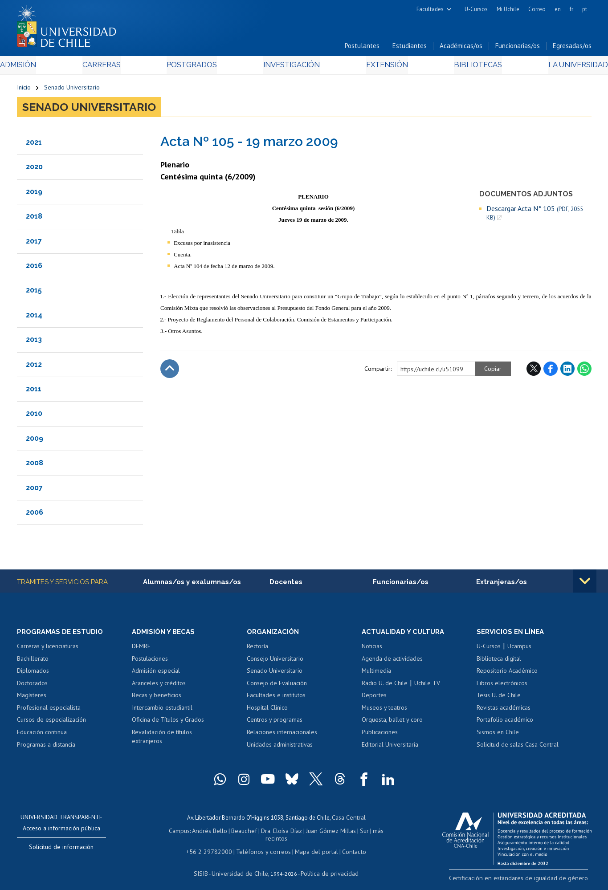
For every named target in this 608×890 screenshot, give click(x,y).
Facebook (550, 371)
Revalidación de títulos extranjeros (162, 739)
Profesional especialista (49, 711)
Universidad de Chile (241, 866)
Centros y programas (274, 723)
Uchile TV (427, 686)
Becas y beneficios (156, 699)
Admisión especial (156, 674)
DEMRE (141, 649)
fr (571, 9)
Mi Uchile (508, 9)
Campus (173, 832)
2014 (34, 317)
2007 (34, 490)
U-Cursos (476, 9)
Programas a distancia (46, 748)
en (558, 9)
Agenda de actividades (392, 662)
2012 (34, 366)
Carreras (113, 67)
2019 (34, 194)
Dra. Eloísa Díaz (270, 832)
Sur (349, 832)
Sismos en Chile (498, 735)
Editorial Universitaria (390, 748)
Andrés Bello (202, 832)
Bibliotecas (464, 67)
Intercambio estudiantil (162, 711)
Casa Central (349, 820)
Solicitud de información (61, 850)
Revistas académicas (503, 711)
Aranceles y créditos (159, 686)
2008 (34, 465)
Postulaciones (150, 662)
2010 (34, 416)
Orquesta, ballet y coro (392, 723)
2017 (34, 243)
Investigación (290, 67)
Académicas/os (461, 48)
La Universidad (558, 67)
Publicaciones (380, 735)
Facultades (430, 9)
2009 (34, 440)
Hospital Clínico (267, 711)
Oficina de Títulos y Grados (168, 723)
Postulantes (362, 48)
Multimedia (376, 674)
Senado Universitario (72, 89)
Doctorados (32, 686)
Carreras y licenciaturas (47, 649)
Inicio (24, 89)
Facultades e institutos (276, 699)
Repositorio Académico (507, 674)
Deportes (374, 699)
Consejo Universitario (275, 662)
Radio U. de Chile (385, 686)
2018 (34, 219)
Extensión (380, 67)
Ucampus (519, 649)
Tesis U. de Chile (499, 699)
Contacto (347, 845)
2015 (34, 293)
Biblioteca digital (499, 662)
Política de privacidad (325, 866)
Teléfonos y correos (263, 845)
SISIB (206, 866)
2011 (33, 391)
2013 (34, 342)
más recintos (373, 832)
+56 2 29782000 (214, 845)
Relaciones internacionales (282, 735)
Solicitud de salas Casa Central (518, 748)
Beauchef (234, 832)
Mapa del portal (312, 845)
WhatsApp (584, 370)
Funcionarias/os (517, 48)
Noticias (372, 649)
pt (584, 9)
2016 (34, 268)
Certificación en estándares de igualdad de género (529, 881)
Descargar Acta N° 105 (534, 215)
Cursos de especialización (51, 723)
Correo (537, 9)
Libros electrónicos (502, 686)
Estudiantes (409, 48)
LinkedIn (567, 371)
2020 (34, 169)
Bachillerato (33, 662)
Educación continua (42, 735)
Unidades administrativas (280, 748)
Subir (169, 371)
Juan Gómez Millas (317, 832)
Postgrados (196, 67)
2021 (34, 144)
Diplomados (33, 674)
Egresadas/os (572, 48)
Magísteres (31, 699)
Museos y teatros (384, 711)
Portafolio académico (505, 723)
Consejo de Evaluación (277, 686)
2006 (34, 514)
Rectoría (257, 649)
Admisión (37, 67)
